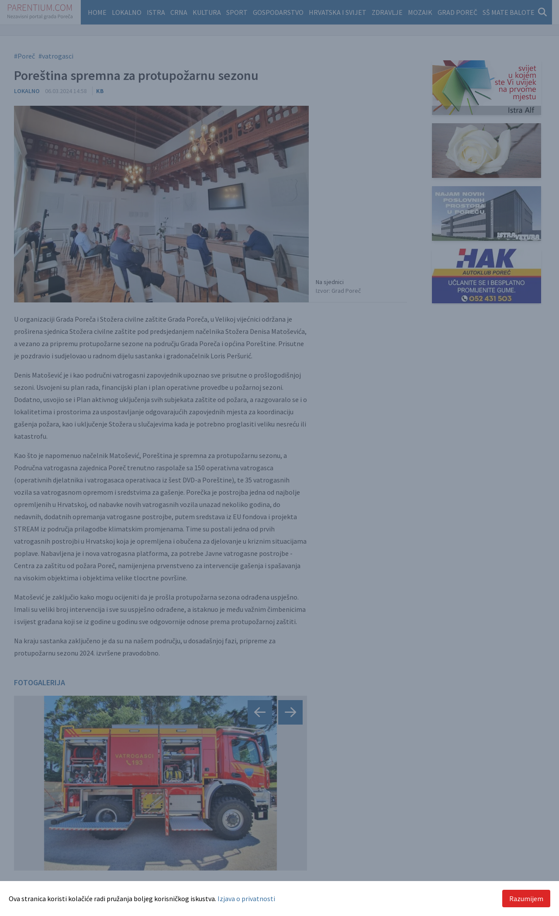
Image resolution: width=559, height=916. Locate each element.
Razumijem (526, 898)
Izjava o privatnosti (246, 898)
